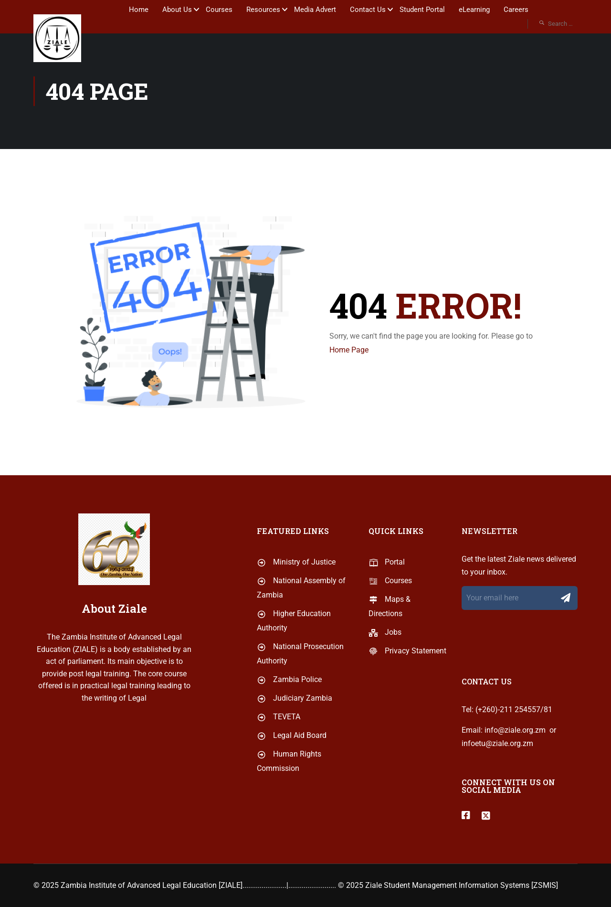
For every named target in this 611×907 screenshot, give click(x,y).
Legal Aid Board (292, 768)
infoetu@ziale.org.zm (497, 776)
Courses (219, 9)
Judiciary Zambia (294, 731)
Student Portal (422, 9)
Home (138, 9)
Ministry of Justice (296, 595)
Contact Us (368, 9)
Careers (516, 9)
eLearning (474, 9)
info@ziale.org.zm (515, 763)
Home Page (349, 349)
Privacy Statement (407, 684)
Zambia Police (289, 712)
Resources (263, 9)
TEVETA (278, 750)
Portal (387, 595)
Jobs (385, 665)
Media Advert (315, 9)
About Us (177, 9)
